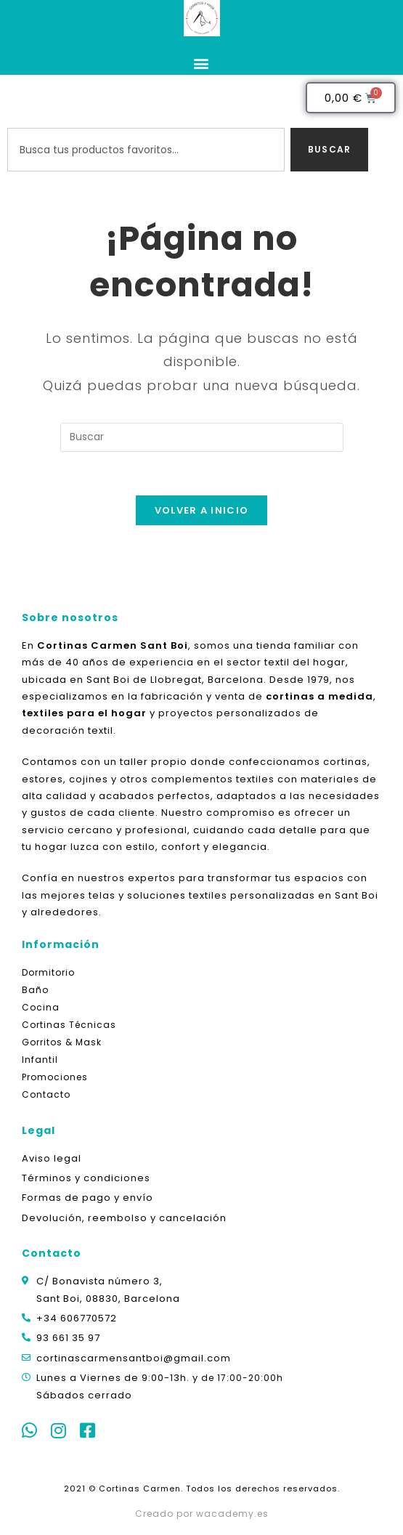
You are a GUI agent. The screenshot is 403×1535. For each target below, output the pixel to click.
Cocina (41, 1007)
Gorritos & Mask (62, 1042)
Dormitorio (48, 972)
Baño (35, 990)
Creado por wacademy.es (202, 1513)
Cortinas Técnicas (69, 1024)
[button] (202, 63)
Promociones (55, 1077)
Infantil (40, 1059)
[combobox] (146, 149)
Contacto (46, 1094)
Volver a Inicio (202, 510)
